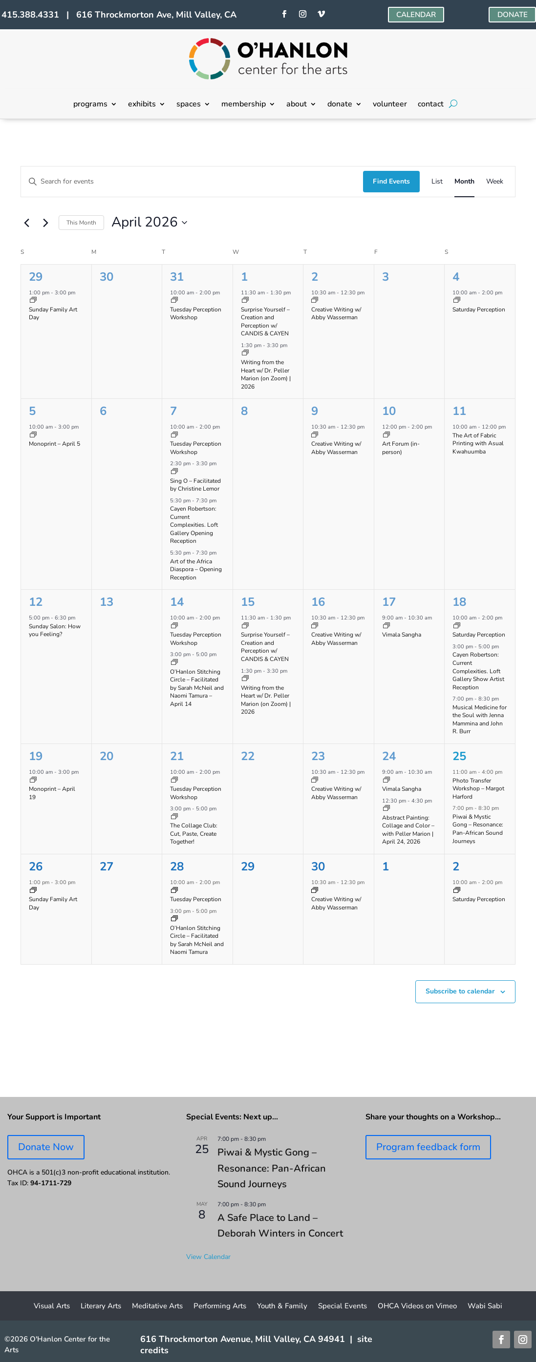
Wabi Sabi (485, 1306)
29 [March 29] (36, 277)
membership (243, 105)
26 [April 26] (36, 866)
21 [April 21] (177, 756)
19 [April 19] (36, 756)
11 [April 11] (459, 411)
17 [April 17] (389, 602)
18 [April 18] (459, 602)
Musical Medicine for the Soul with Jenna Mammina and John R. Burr (479, 719)
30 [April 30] (318, 866)
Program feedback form (428, 1147)
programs (90, 105)
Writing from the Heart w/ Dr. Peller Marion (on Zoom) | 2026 (266, 374)
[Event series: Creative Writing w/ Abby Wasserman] (314, 301)
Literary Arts (101, 1306)
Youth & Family (282, 1306)
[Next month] (45, 222)
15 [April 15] (248, 602)
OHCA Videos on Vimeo (417, 1306)
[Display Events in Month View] (464, 181)
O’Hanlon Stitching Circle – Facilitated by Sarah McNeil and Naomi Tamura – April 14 (197, 688)
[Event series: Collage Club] (174, 817)
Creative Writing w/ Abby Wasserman (336, 314)
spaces (188, 105)
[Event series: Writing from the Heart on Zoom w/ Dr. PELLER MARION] (245, 353)
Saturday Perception (478, 309)
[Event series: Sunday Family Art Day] (33, 301)
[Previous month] (26, 222)
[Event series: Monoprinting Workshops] (33, 435)
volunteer (390, 105)
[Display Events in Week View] (494, 181)
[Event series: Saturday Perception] (456, 301)
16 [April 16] (318, 602)
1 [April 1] (244, 277)
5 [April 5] (32, 411)
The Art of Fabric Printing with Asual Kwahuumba (478, 443)
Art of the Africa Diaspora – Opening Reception (196, 569)
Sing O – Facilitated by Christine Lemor (195, 485)
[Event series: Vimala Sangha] (386, 626)
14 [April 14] (177, 602)
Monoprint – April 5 (54, 444)
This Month (81, 223)
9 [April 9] (314, 411)
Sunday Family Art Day (53, 314)
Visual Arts (52, 1306)
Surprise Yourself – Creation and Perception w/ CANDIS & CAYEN (265, 322)
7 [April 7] (173, 411)
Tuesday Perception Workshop (195, 314)
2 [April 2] (314, 277)
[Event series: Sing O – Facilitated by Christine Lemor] (174, 472)
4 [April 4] (455, 277)
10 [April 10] (389, 411)
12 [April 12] (36, 602)
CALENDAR (413, 15)
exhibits (142, 105)
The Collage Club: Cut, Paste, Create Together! (193, 834)
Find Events (391, 181)
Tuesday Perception (195, 899)
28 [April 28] (177, 866)
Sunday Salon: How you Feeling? (55, 630)
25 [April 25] (459, 756)
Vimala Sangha (401, 635)
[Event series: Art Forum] (386, 435)
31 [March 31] (177, 277)
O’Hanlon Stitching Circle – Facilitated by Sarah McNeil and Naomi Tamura (197, 940)
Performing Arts (219, 1306)
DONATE (511, 15)
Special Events (342, 1306)
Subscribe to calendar (460, 991)
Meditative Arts (157, 1306)
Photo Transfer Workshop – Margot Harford (478, 789)
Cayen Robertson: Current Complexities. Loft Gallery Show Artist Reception (478, 671)
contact (431, 105)
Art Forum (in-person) (401, 448)
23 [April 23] (318, 756)
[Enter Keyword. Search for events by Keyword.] (192, 181)
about (296, 105)
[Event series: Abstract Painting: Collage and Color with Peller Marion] (386, 809)
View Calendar (208, 1256)
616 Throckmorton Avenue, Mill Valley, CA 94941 (242, 1339)
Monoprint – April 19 (52, 793)
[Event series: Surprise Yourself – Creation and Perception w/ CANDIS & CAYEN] (245, 301)
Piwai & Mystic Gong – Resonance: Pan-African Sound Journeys (477, 829)
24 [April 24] (389, 756)
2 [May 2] (455, 866)
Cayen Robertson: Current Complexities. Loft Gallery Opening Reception (194, 525)
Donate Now (46, 1147)
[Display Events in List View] (437, 181)
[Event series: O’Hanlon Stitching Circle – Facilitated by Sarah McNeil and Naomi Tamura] (174, 663)
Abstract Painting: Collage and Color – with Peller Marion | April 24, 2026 (408, 830)
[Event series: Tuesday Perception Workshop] (174, 301)
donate (339, 105)
